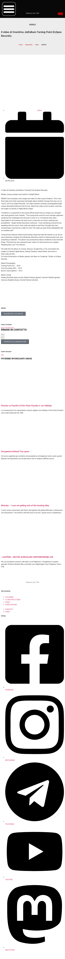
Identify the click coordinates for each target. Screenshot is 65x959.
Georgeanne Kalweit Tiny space (15, 451)
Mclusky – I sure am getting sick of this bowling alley (25, 505)
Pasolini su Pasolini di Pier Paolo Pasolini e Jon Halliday (26, 406)
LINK (2, 355)
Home (21, 45)
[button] (9, 9)
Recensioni (28, 45)
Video (37, 45)
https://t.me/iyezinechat (7, 327)
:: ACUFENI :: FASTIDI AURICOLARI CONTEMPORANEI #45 (27, 557)
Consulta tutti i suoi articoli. (13, 314)
